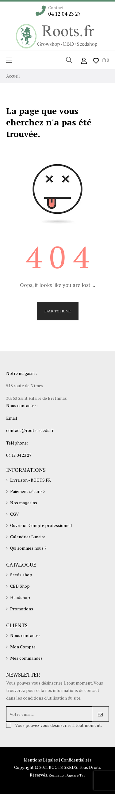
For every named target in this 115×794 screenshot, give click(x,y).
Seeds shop (21, 575)
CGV (14, 514)
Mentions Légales (41, 760)
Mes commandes (26, 658)
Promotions (21, 609)
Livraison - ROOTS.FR (30, 480)
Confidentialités (76, 760)
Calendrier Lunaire (27, 537)
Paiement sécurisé (27, 491)
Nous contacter (25, 635)
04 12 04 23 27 (64, 13)
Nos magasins (23, 503)
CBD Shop (20, 586)
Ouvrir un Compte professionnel (41, 525)
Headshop (20, 597)
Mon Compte (23, 647)
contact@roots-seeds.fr (30, 430)
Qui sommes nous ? (28, 548)
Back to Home (57, 311)
